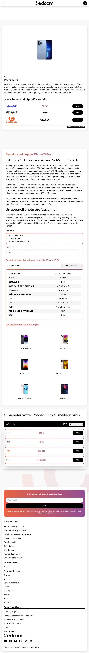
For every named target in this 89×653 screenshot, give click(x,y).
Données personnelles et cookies (18, 616)
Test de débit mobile (13, 554)
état (65, 424)
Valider (44, 506)
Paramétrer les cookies (14, 619)
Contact (7, 627)
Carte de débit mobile (13, 558)
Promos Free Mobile (12, 538)
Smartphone (9, 550)
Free (6, 567)
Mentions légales (11, 612)
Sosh (6, 598)
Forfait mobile (10, 542)
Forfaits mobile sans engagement (18, 534)
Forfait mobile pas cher (14, 526)
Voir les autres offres (76, 127)
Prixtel (6, 587)
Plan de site (9, 631)
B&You (6, 594)
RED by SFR (9, 590)
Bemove (36, 647)
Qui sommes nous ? (12, 623)
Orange (7, 575)
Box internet (9, 546)
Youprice (7, 602)
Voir (77, 106)
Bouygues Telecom (12, 571)
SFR (5, 579)
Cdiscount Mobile (11, 583)
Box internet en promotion (15, 530)
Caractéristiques (13, 265)
